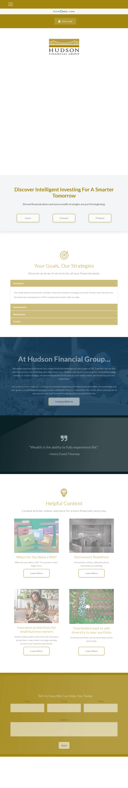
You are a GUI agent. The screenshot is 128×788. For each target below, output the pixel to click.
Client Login (65, 21)
